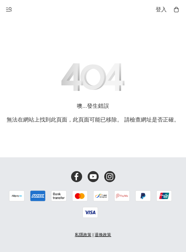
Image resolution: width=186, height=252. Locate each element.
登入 (161, 9)
